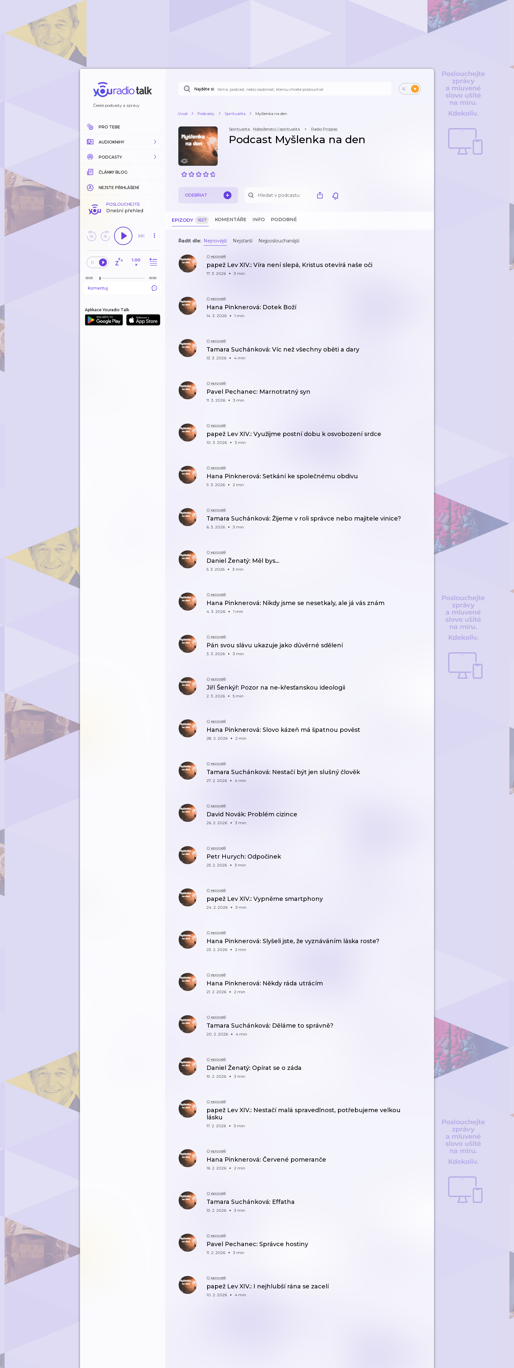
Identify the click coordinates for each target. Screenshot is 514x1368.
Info (258, 219)
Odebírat (208, 195)
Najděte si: (204, 88)
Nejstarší (242, 241)
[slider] (100, 278)
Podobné (284, 219)
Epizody (190, 220)
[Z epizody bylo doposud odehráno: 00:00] (91, 278)
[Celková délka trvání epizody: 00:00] (154, 278)
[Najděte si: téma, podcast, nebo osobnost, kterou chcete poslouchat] (284, 89)
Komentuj (122, 288)
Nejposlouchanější (278, 241)
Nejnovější (215, 241)
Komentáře (231, 219)
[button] (122, 141)
